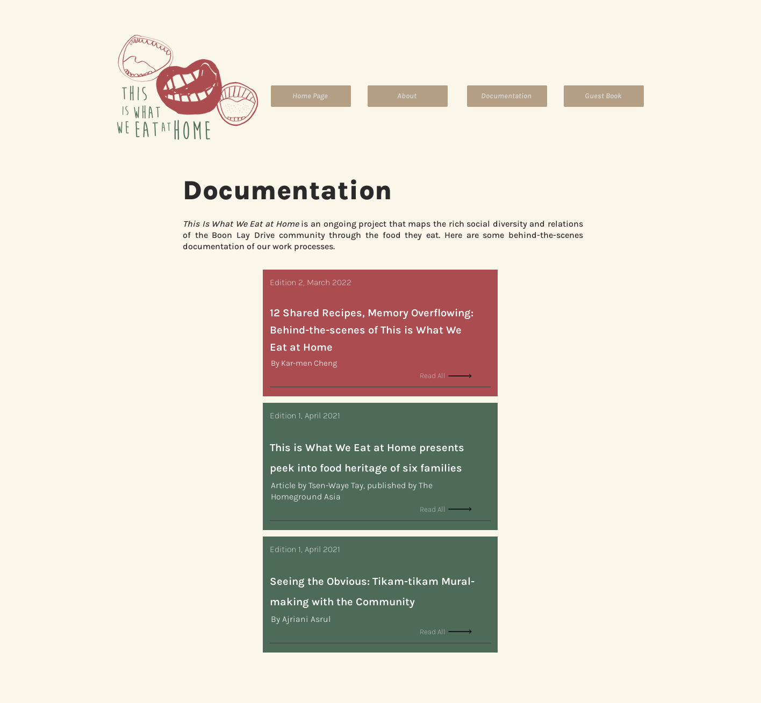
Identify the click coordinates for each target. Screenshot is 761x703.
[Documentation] (507, 96)
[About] (408, 96)
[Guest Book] (604, 96)
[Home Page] (311, 96)
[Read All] (455, 375)
